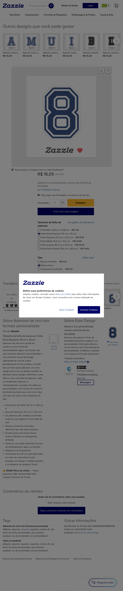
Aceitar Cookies (89, 309)
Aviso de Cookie (63, 294)
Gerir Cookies (66, 309)
